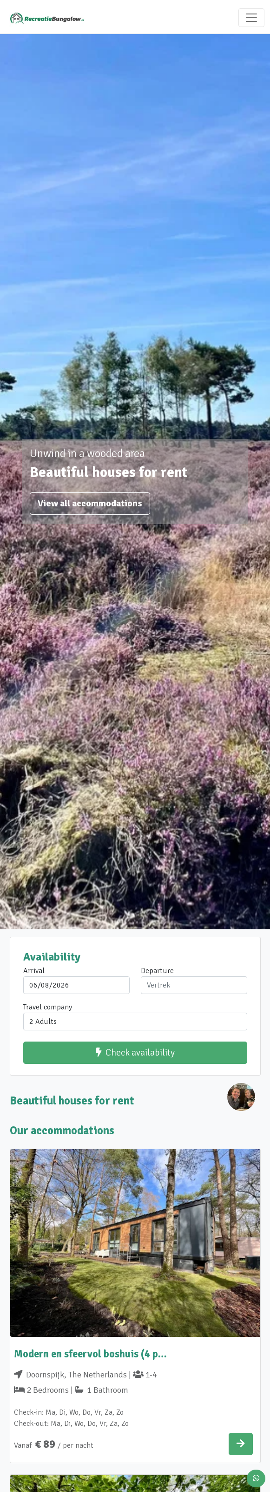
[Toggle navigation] (251, 17)
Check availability (135, 1052)
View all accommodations (90, 503)
